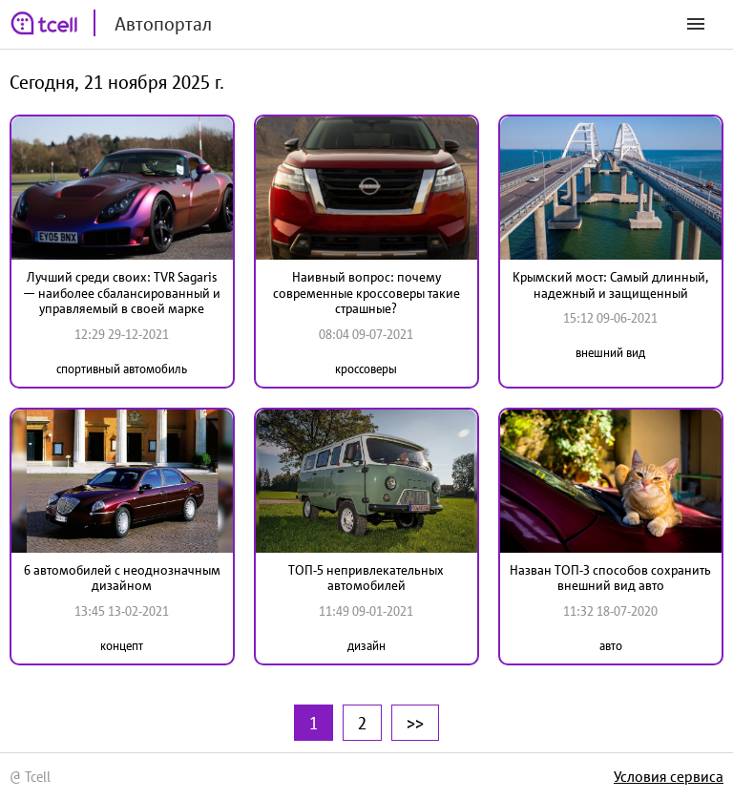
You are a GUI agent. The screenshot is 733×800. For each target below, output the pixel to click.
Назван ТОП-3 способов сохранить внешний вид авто (610, 578)
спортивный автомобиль (121, 369)
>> (415, 722)
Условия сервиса (668, 776)
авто (610, 646)
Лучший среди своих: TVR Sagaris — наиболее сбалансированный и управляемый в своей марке (121, 293)
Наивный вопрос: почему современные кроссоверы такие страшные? (366, 293)
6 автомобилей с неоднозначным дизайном (122, 578)
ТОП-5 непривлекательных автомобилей (366, 578)
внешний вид (610, 353)
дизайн (366, 646)
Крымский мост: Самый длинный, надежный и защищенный (610, 285)
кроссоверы (366, 369)
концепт (121, 646)
